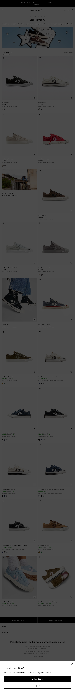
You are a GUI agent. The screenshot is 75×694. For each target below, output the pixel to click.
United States (37, 679)
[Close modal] (73, 663)
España (37, 685)
